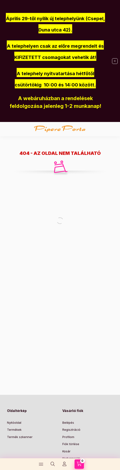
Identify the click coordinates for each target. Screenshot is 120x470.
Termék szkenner (20, 437)
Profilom (68, 437)
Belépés (68, 422)
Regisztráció (71, 429)
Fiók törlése (70, 444)
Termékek (14, 429)
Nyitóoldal (14, 422)
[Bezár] (115, 61)
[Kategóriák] (41, 464)
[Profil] (64, 464)
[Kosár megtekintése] (79, 464)
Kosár (66, 451)
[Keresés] (52, 464)
